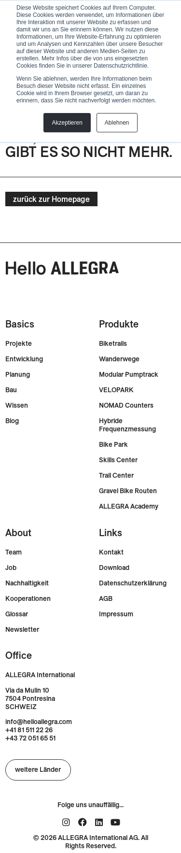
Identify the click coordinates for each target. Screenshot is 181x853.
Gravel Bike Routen (128, 491)
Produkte (119, 324)
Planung (17, 374)
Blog (12, 421)
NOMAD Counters (126, 405)
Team (13, 552)
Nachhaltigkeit (27, 583)
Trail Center (116, 475)
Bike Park (113, 445)
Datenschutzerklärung (133, 583)
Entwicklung (24, 359)
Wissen (16, 405)
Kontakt (111, 552)
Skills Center (118, 460)
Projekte (18, 344)
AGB (105, 599)
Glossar (16, 614)
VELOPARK (116, 390)
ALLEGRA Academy (128, 506)
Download (114, 568)
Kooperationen (28, 599)
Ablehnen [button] (117, 122)
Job (10, 568)
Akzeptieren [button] (67, 122)
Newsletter (22, 630)
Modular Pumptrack (128, 374)
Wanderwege (119, 359)
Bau (11, 390)
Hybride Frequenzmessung (127, 425)
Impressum (116, 614)
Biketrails (113, 344)
